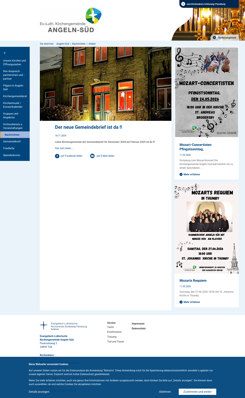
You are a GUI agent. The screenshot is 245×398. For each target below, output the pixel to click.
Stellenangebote (226, 37)
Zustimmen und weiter (197, 391)
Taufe (110, 327)
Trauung (111, 336)
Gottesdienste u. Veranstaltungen (13, 126)
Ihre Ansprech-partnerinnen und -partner (13, 75)
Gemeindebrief (12, 141)
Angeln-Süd (62, 43)
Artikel (92, 43)
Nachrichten (12, 134)
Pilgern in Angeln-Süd (13, 87)
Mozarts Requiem (193, 281)
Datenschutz (139, 328)
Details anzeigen (39, 391)
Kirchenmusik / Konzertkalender (12, 104)
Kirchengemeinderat (15, 96)
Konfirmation (114, 331)
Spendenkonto (11, 155)
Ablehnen (165, 391)
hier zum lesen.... (64, 148)
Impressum (138, 323)
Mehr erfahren (192, 174)
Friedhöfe (8, 148)
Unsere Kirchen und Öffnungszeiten (14, 62)
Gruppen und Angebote (10, 115)
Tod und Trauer (115, 341)
